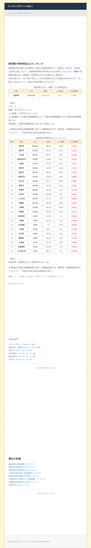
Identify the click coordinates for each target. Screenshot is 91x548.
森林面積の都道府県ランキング (21, 464)
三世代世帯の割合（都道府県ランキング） (25, 473)
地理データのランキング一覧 (20, 350)
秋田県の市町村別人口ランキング (25, 63)
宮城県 (77, 68)
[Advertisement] (46, 37)
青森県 (60, 68)
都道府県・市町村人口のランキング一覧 (24, 347)
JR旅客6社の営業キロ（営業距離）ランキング (27, 479)
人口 (14, 276)
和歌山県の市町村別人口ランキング (23, 470)
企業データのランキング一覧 (20, 359)
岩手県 (69, 68)
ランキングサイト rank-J (20, 6)
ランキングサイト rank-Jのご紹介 (22, 344)
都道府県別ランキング (56, 276)
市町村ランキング (41, 276)
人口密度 (30, 276)
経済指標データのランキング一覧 (22, 353)
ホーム (13, 13)
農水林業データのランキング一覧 (22, 356)
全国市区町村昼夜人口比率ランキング (24, 476)
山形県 (11, 71)
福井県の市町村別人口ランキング (22, 467)
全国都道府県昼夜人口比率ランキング (24, 482)
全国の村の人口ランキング (19, 485)
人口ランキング (23, 13)
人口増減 (21, 276)
